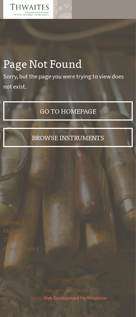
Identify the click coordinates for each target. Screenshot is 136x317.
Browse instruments (68, 137)
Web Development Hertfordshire (75, 298)
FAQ (8, 231)
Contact (13, 222)
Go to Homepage (68, 111)
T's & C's (13, 240)
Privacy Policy (21, 248)
